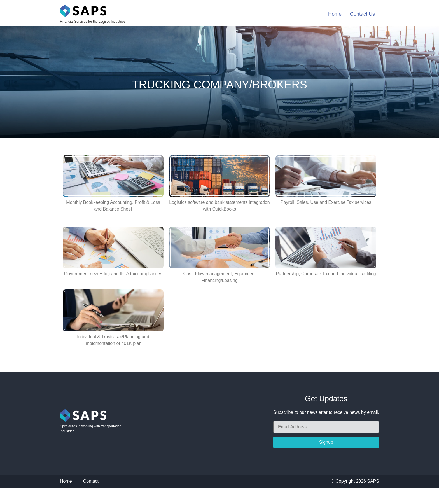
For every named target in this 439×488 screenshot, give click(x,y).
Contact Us (362, 14)
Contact (91, 481)
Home (335, 14)
